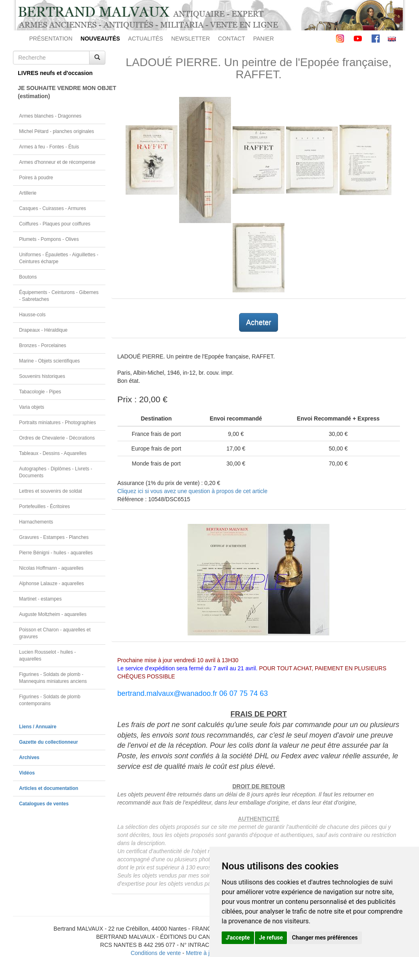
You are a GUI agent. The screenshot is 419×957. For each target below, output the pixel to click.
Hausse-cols (32, 315)
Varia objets (31, 407)
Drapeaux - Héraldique (43, 330)
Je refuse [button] (271, 937)
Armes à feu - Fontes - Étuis (49, 147)
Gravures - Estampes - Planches (54, 537)
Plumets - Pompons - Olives (49, 239)
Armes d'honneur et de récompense (57, 162)
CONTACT (231, 38)
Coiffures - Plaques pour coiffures (54, 224)
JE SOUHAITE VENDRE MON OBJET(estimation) (61, 92)
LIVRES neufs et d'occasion (55, 73)
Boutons (28, 277)
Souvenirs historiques (42, 376)
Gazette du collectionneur (48, 742)
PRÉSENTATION (51, 38)
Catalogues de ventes (43, 804)
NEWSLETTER (190, 38)
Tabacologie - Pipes (40, 392)
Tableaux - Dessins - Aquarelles (53, 453)
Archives (29, 757)
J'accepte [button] (238, 937)
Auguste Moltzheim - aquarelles (53, 614)
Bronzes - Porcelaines (42, 345)
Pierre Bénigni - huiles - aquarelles (56, 553)
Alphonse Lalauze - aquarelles (51, 583)
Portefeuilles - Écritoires (44, 506)
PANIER (263, 38)
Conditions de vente (155, 953)
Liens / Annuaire (37, 727)
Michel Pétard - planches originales (56, 131)
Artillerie (27, 193)
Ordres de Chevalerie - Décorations (57, 438)
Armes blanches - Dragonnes (50, 116)
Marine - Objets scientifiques (49, 361)
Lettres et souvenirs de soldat (50, 491)
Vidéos (27, 773)
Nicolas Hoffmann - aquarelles (51, 568)
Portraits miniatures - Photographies (57, 422)
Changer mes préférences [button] (325, 937)
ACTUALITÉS (145, 38)
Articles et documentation (48, 788)
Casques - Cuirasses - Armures (52, 208)
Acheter (258, 322)
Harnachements (36, 522)
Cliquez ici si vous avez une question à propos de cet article (192, 491)
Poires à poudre (36, 177)
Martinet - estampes (40, 599)
